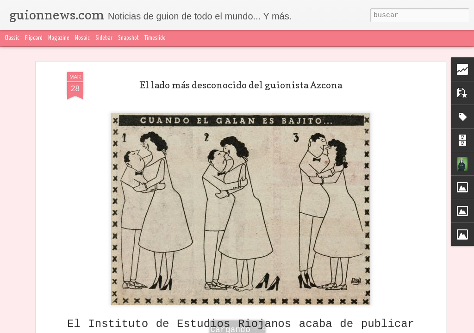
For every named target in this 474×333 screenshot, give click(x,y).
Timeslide (155, 38)
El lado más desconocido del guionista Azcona (240, 85)
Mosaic (82, 38)
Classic (12, 38)
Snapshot (128, 38)
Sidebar (103, 38)
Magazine (58, 38)
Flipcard (34, 38)
